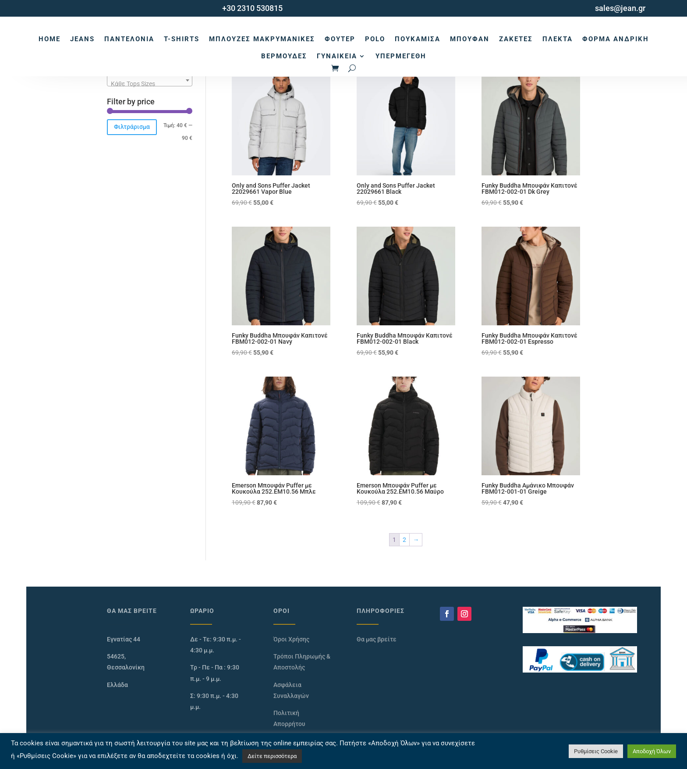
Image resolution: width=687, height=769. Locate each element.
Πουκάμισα (417, 39)
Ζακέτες (516, 39)
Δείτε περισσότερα (272, 756)
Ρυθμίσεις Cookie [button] (596, 751)
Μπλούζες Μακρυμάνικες (262, 39)
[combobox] (149, 80)
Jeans (82, 39)
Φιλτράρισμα (132, 126)
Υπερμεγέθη (400, 56)
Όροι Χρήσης (291, 639)
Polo (375, 39)
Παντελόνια (129, 39)
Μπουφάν (469, 39)
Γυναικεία (337, 56)
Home (49, 39)
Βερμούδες (284, 56)
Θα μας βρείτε (377, 639)
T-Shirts (181, 39)
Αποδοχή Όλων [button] (652, 751)
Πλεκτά (557, 39)
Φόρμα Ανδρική (615, 39)
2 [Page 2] (404, 539)
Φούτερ (340, 39)
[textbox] (149, 84)
